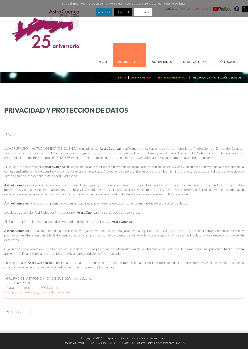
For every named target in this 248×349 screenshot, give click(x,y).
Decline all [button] (123, 12)
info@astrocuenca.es (21, 292)
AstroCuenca (129, 62)
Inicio (102, 62)
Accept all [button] (104, 12)
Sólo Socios (228, 62)
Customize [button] (143, 12)
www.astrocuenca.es (110, 153)
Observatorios (195, 62)
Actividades (162, 62)
